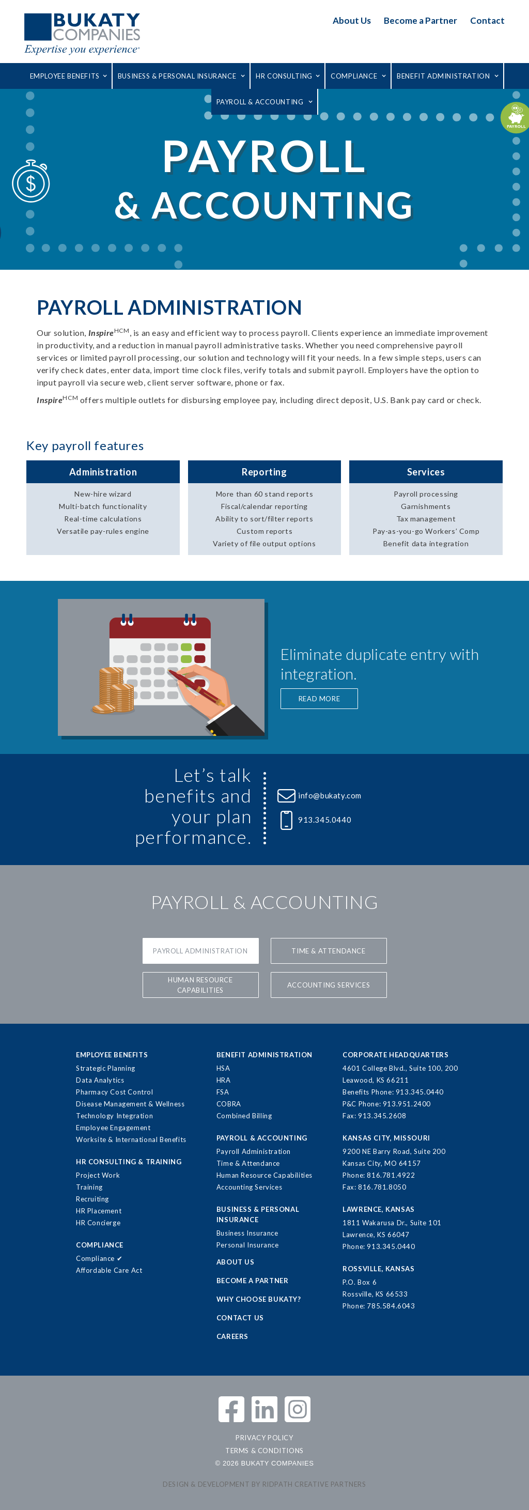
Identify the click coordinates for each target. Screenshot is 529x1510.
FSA (222, 1092)
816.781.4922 (391, 1175)
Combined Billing (244, 1116)
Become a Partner (420, 20)
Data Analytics (100, 1080)
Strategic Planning (105, 1068)
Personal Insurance (247, 1245)
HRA (223, 1080)
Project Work (98, 1175)
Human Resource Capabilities (200, 985)
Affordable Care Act (109, 1270)
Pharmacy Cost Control (114, 1092)
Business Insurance (247, 1233)
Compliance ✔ (99, 1258)
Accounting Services (249, 1187)
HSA (223, 1068)
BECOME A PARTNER (252, 1280)
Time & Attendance (328, 951)
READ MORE (319, 699)
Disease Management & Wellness (130, 1104)
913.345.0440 (324, 819)
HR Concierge (98, 1223)
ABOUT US (235, 1262)
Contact (487, 20)
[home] (82, 33)
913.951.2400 (407, 1104)
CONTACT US (240, 1318)
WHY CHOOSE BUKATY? (258, 1299)
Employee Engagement (113, 1127)
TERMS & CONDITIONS (264, 1450)
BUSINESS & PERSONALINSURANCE (257, 1214)
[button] (69, 76)
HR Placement (98, 1211)
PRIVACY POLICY (264, 1438)
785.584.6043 (391, 1306)
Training (89, 1187)
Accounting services (328, 985)
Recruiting (92, 1199)
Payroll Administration (200, 951)
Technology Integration (114, 1116)
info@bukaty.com (330, 795)
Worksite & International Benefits (131, 1139)
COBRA (228, 1104)
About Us (352, 20)
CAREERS (232, 1336)
